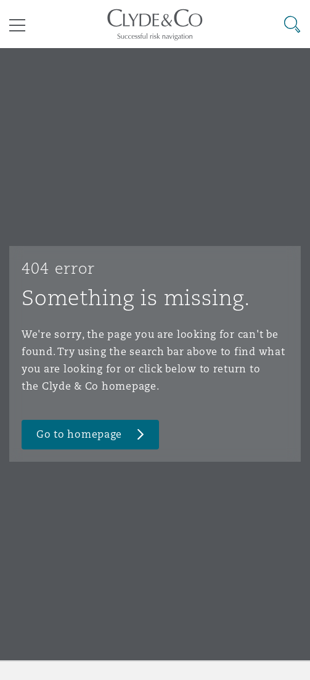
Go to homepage (79, 434)
